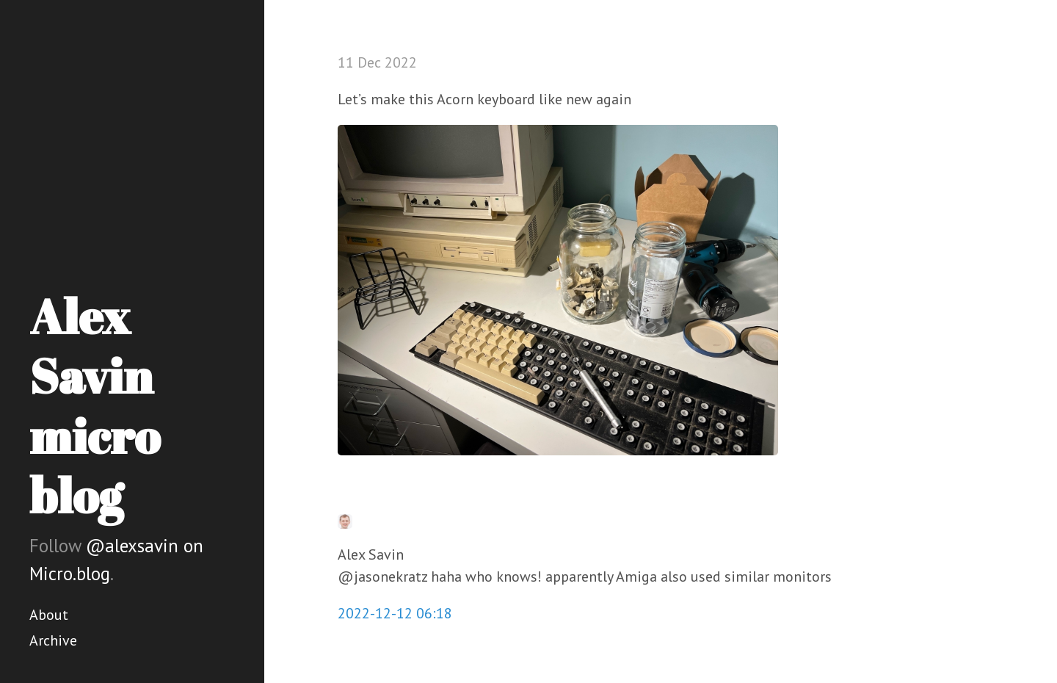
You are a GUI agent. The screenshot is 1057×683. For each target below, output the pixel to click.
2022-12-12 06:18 (395, 613)
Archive (53, 640)
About (48, 614)
